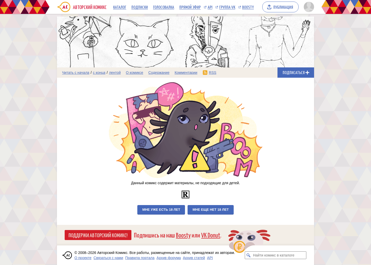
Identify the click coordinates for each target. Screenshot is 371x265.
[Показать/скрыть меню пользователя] (308, 7)
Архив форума (169, 258)
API (210, 7)
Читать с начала (75, 72)
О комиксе (134, 72)
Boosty (248, 7)
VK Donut (210, 235)
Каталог (119, 7)
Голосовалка (163, 7)
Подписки (139, 7)
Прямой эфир (190, 7)
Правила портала (140, 258)
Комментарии (186, 72)
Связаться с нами (108, 258)
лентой (115, 72)
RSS (212, 72)
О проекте (82, 258)
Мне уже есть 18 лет (161, 209)
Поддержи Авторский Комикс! (98, 235)
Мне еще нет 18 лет (210, 209)
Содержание (159, 72)
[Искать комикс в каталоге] (248, 255)
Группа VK (227, 7)
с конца (99, 72)
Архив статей (194, 258)
